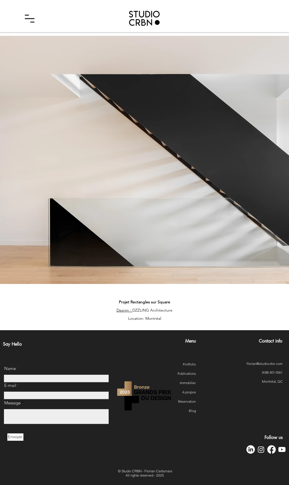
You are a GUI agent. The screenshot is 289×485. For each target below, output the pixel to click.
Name (10, 368)
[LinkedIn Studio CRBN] (250, 449)
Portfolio (189, 364)
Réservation (188, 401)
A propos (189, 392)
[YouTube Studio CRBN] (282, 449)
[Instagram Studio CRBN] (261, 449)
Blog (192, 411)
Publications (188, 373)
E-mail (10, 385)
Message (12, 403)
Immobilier (188, 383)
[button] (29, 19)
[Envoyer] (15, 437)
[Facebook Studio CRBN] (271, 449)
